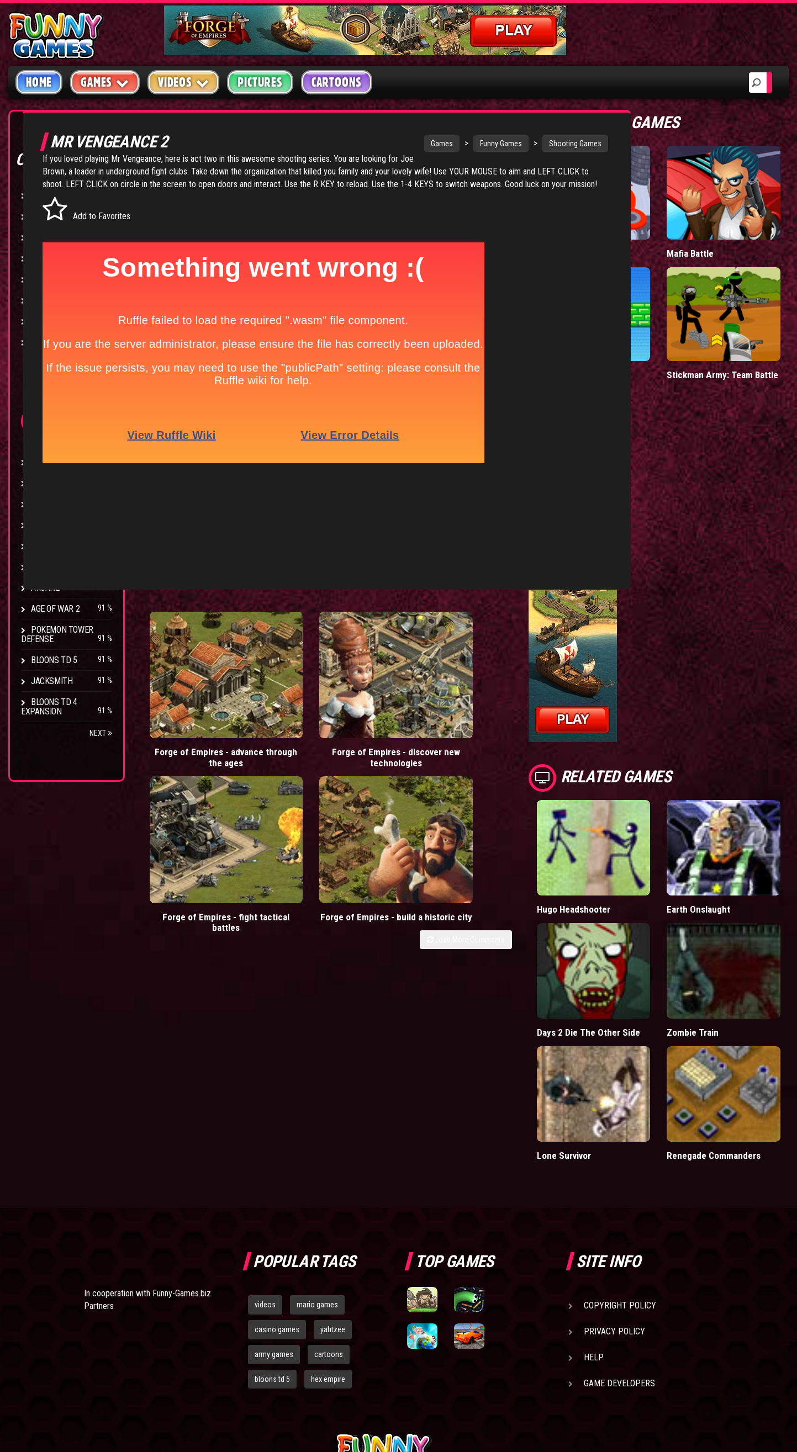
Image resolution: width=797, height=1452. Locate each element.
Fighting (47, 258)
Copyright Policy (620, 1157)
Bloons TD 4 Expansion (49, 707)
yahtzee (332, 1181)
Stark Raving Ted (64, 566)
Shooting (49, 237)
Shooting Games (567, 143)
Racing (44, 279)
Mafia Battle (745, 225)
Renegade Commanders (748, 1002)
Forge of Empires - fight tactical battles (442, 657)
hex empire (328, 1231)
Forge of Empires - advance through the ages (201, 663)
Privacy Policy (614, 1183)
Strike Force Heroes (70, 525)
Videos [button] (183, 82)
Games (434, 143)
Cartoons (337, 82)
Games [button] (105, 82)
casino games (277, 1181)
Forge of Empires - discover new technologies (321, 663)
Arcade (45, 195)
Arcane (45, 587)
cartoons (328, 1206)
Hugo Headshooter (673, 816)
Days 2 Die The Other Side (668, 909)
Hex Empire (52, 504)
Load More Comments (576, 686)
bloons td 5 (272, 1231)
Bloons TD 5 (54, 660)
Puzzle (45, 216)
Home (39, 82)
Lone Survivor (674, 997)
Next (100, 733)
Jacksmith (51, 681)
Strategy (49, 321)
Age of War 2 (55, 608)
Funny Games (493, 143)
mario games (317, 1156)
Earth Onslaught (742, 816)
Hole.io (661, 225)
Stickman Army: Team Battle (745, 312)
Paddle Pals (670, 301)
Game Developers (619, 1235)
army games (274, 1206)
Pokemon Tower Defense (57, 634)
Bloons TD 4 (54, 462)
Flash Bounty (58, 483)
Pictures (259, 82)
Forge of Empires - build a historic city (562, 657)
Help (594, 1209)
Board (43, 342)
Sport (43, 300)
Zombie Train (748, 898)
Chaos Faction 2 (62, 545)
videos (265, 1156)
